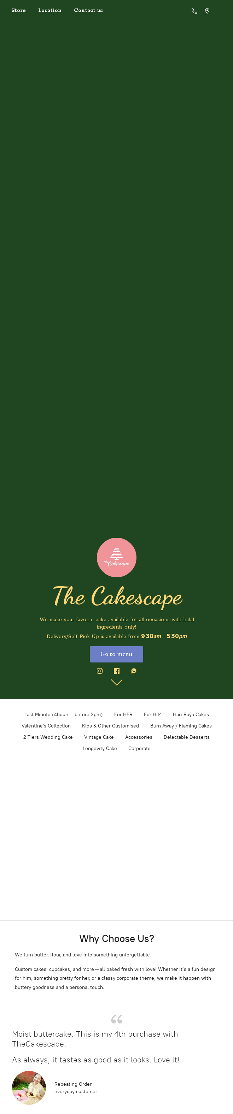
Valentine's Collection (46, 726)
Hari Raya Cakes (191, 715)
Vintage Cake (99, 737)
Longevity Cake (100, 748)
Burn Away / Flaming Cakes (181, 726)
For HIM (153, 715)
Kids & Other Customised (110, 726)
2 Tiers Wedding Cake (48, 737)
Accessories (138, 737)
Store (18, 10)
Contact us (88, 10)
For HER (123, 715)
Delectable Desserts (187, 737)
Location (50, 10)
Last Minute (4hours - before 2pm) (63, 715)
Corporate (139, 748)
